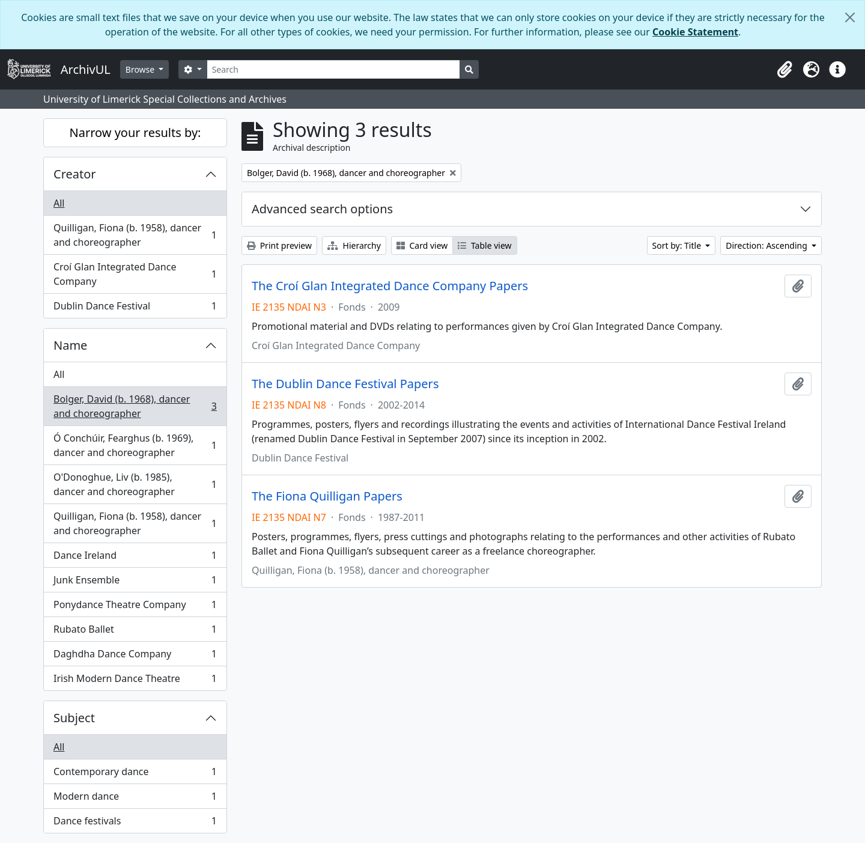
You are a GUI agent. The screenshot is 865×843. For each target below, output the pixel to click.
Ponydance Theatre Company (135, 607)
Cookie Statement (695, 31)
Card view (422, 245)
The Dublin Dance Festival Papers (345, 384)
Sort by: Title (677, 245)
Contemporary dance (135, 774)
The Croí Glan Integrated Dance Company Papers (390, 286)
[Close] (850, 17)
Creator (74, 174)
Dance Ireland (135, 558)
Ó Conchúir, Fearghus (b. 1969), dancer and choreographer (135, 445)
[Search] (334, 69)
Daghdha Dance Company (135, 656)
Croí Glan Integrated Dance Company (135, 274)
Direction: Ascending (767, 245)
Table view (484, 245)
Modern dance (135, 799)
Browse (141, 69)
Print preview (279, 245)
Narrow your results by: (135, 132)
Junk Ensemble (135, 582)
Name (70, 345)
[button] (784, 69)
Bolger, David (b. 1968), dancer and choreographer (135, 406)
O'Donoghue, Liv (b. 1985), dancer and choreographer (135, 484)
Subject (74, 718)
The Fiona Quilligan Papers (327, 496)
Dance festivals (135, 823)
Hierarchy (354, 245)
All (58, 203)
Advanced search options (322, 209)
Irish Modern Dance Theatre (135, 680)
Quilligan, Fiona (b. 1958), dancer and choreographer (135, 235)
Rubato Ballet (135, 632)
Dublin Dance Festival (135, 308)
